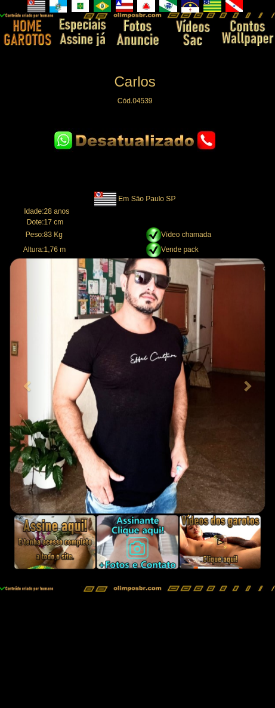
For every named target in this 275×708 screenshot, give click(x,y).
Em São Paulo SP (146, 199)
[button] (28, 386)
